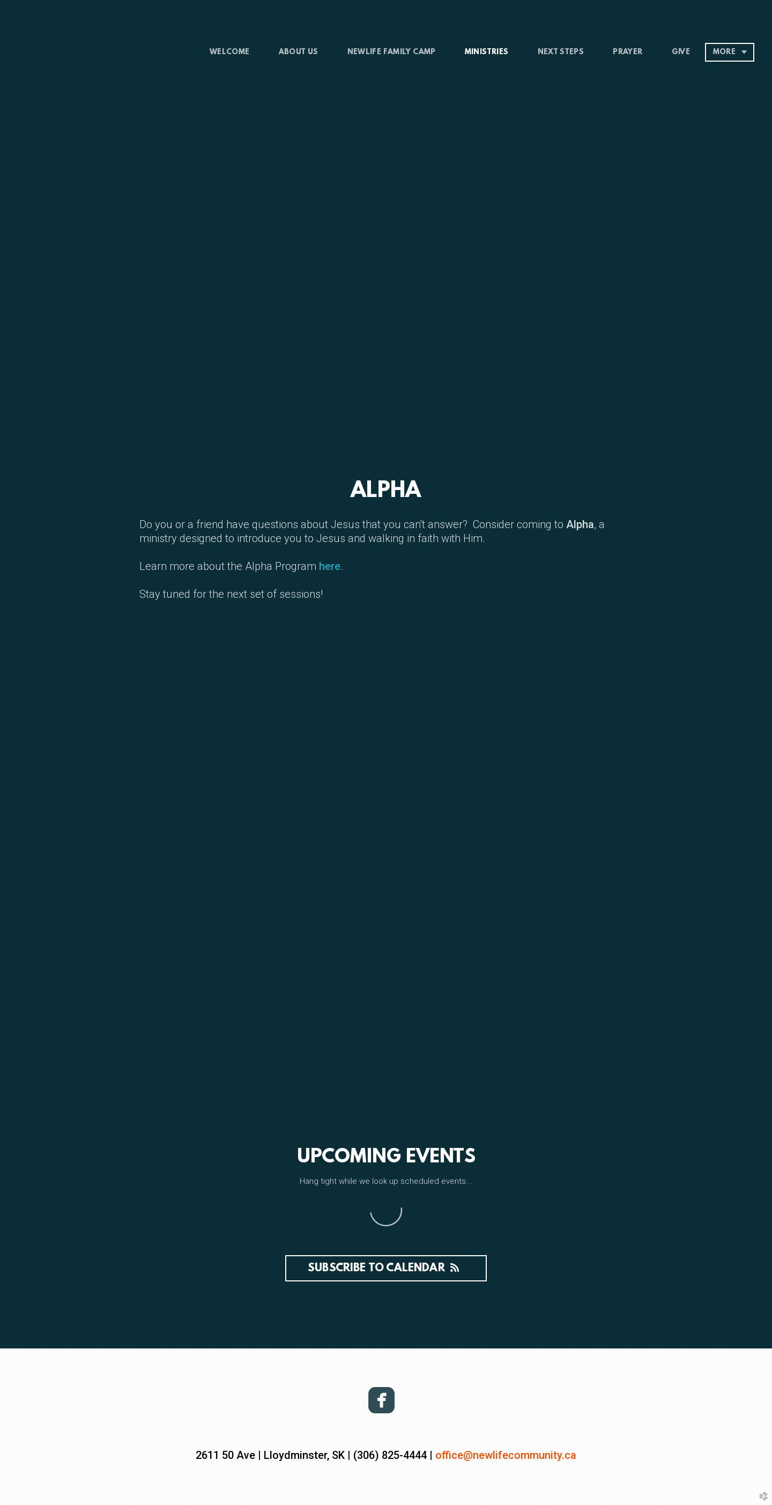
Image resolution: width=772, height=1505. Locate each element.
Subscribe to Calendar (386, 1268)
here (328, 566)
